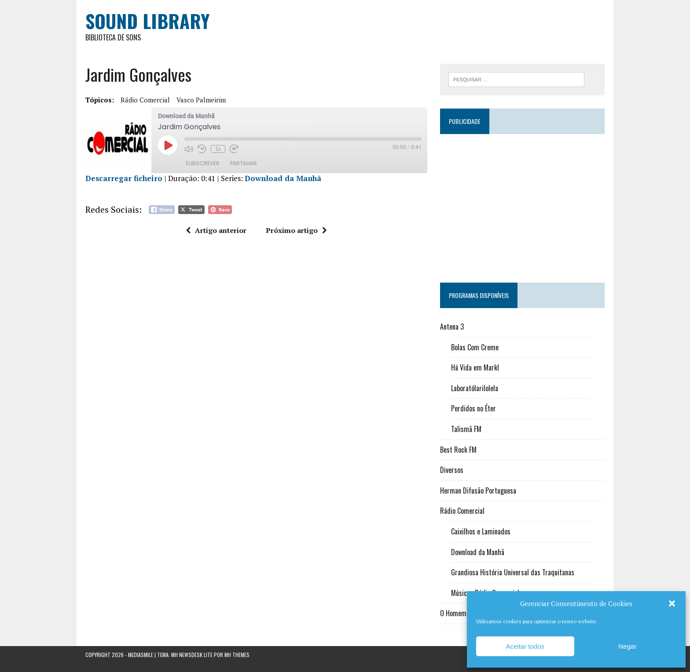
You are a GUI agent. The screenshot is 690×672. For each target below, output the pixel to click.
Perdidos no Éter (473, 408)
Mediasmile (140, 654)
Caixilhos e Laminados (480, 531)
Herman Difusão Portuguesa (478, 490)
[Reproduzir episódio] (167, 145)
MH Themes (237, 654)
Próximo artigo (296, 230)
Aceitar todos (525, 646)
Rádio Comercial (145, 99)
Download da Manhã (283, 178)
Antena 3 (452, 326)
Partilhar (243, 163)
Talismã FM (466, 429)
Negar (627, 646)
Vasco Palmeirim (201, 99)
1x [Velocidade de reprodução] (218, 149)
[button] (672, 603)
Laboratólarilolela (474, 388)
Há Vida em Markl (475, 367)
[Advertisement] (522, 204)
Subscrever (202, 163)
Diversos (451, 470)
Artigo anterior (216, 230)
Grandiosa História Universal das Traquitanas (512, 572)
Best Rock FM (458, 449)
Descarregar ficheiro (123, 178)
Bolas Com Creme (475, 347)
